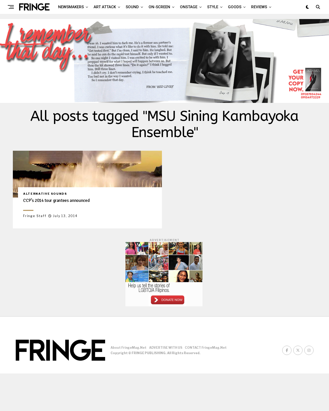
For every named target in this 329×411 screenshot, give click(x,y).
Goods (234, 7)
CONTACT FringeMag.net (206, 385)
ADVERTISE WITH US (165, 385)
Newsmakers (71, 7)
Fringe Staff (35, 253)
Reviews (259, 7)
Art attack (105, 7)
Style (212, 7)
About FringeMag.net (129, 385)
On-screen (159, 7)
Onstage (188, 7)
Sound (132, 7)
